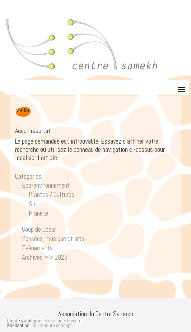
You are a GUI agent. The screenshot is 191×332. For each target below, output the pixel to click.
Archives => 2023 (44, 257)
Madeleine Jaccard (63, 321)
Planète (38, 213)
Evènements (37, 248)
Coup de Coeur (39, 229)
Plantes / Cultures (51, 194)
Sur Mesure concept (52, 325)
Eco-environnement (46, 185)
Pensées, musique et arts (53, 238)
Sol (33, 203)
